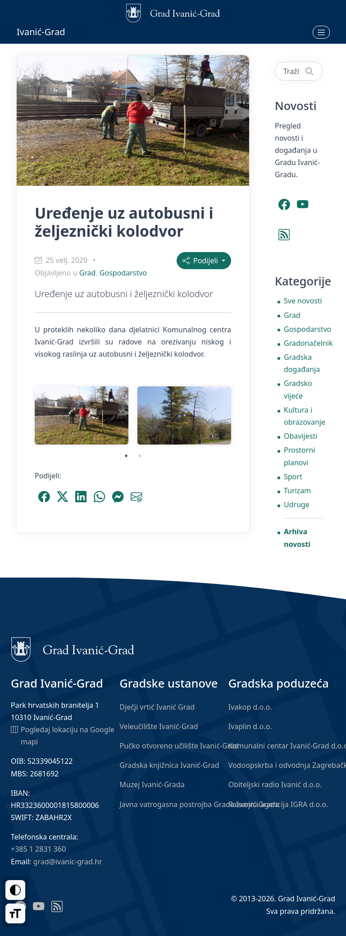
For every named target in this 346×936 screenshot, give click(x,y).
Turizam (297, 491)
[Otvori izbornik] (321, 32)
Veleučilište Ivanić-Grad (158, 726)
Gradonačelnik (303, 343)
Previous (23, 415)
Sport (293, 477)
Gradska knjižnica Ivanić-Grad (169, 765)
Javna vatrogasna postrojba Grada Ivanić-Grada (199, 804)
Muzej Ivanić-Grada (151, 784)
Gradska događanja (302, 363)
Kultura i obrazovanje (303, 416)
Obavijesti (300, 436)
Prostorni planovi (299, 456)
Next (242, 415)
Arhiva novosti (297, 538)
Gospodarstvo (123, 273)
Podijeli (201, 261)
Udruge (297, 504)
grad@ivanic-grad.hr (67, 862)
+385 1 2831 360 (38, 849)
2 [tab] (139, 455)
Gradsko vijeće (298, 389)
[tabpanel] (81, 415)
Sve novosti (303, 301)
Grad (87, 273)
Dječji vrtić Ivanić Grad (157, 707)
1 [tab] (126, 455)
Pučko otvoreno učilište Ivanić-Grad (179, 746)
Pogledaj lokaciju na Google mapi (62, 735)
